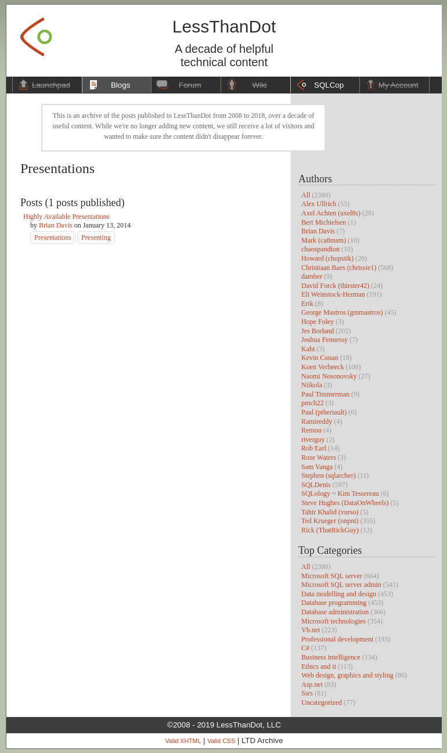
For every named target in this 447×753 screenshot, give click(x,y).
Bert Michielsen (323, 222)
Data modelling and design (338, 594)
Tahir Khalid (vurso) (329, 512)
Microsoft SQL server (331, 576)
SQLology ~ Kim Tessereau (340, 493)
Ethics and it (318, 666)
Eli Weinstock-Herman (333, 294)
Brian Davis (318, 231)
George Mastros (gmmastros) (342, 312)
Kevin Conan (319, 358)
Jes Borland (317, 331)
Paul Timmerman (325, 394)
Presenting (96, 237)
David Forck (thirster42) (335, 286)
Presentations (52, 237)
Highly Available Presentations (66, 216)
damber (311, 276)
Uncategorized (321, 702)
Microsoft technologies (333, 621)
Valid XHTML (183, 740)
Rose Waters (318, 457)
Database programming (333, 603)
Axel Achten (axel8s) (331, 213)
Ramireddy (316, 421)
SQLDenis (316, 485)
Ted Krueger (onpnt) (329, 521)
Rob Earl (313, 448)
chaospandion (320, 249)
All (305, 195)
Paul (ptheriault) (324, 412)
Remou (311, 430)
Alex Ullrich (318, 204)
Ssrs (307, 693)
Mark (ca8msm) (323, 240)
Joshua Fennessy (324, 340)
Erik (307, 304)
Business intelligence (331, 657)
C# (305, 648)
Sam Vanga (317, 467)
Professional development (337, 639)
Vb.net (310, 630)
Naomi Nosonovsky (329, 376)
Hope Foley (317, 322)
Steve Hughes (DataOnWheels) (345, 503)
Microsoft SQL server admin (341, 585)
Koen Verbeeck (322, 367)
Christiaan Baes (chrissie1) (338, 268)
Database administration (335, 612)
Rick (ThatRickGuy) (330, 530)
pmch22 (312, 403)
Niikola (311, 385)
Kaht (308, 349)
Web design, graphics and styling (347, 675)
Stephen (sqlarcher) (328, 475)
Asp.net (312, 684)
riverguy (313, 439)
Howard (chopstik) (327, 258)
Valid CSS (221, 740)
